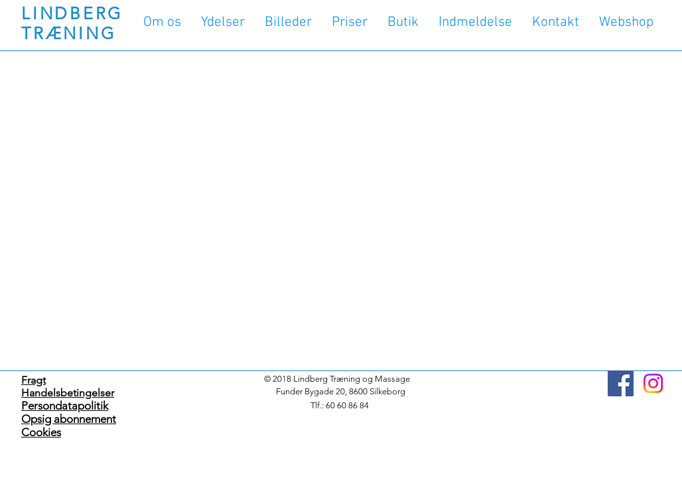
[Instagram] (653, 383)
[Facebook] (621, 383)
